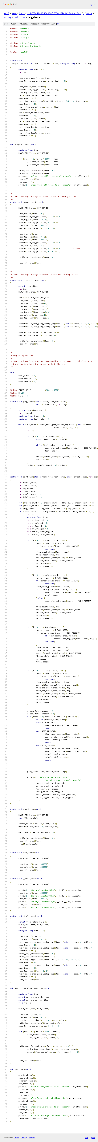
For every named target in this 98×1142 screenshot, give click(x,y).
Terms (32, 1137)
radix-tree (19, 17)
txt (86, 1137)
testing (7, 17)
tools (89, 13)
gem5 (6, 13)
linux (22, 13)
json (93, 1137)
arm (14, 13)
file (59, 24)
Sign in (92, 4)
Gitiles (16, 1137)
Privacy (24, 1137)
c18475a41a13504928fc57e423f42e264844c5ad (54, 13)
